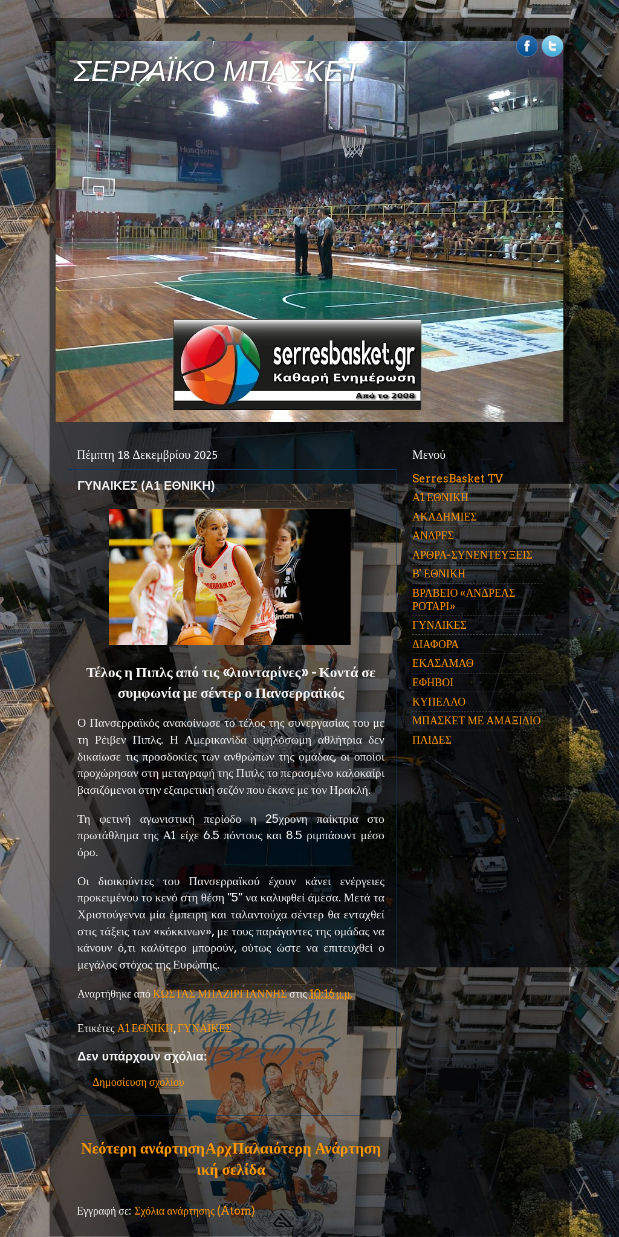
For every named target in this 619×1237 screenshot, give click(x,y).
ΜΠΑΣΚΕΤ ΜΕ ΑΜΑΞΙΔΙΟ (476, 720)
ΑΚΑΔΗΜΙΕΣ (444, 516)
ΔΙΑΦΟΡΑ (435, 644)
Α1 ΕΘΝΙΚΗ (145, 1028)
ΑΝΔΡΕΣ (433, 535)
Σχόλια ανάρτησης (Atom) (194, 1210)
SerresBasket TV (457, 478)
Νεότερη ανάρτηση (142, 1148)
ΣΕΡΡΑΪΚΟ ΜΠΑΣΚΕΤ (217, 71)
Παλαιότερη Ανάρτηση (306, 1148)
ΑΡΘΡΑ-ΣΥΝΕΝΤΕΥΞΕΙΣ (472, 554)
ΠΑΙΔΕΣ (432, 739)
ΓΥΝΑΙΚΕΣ (205, 1028)
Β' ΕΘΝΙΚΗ (438, 573)
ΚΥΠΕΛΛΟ (438, 701)
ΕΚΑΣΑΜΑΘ (443, 663)
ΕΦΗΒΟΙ (432, 682)
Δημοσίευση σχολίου (138, 1082)
